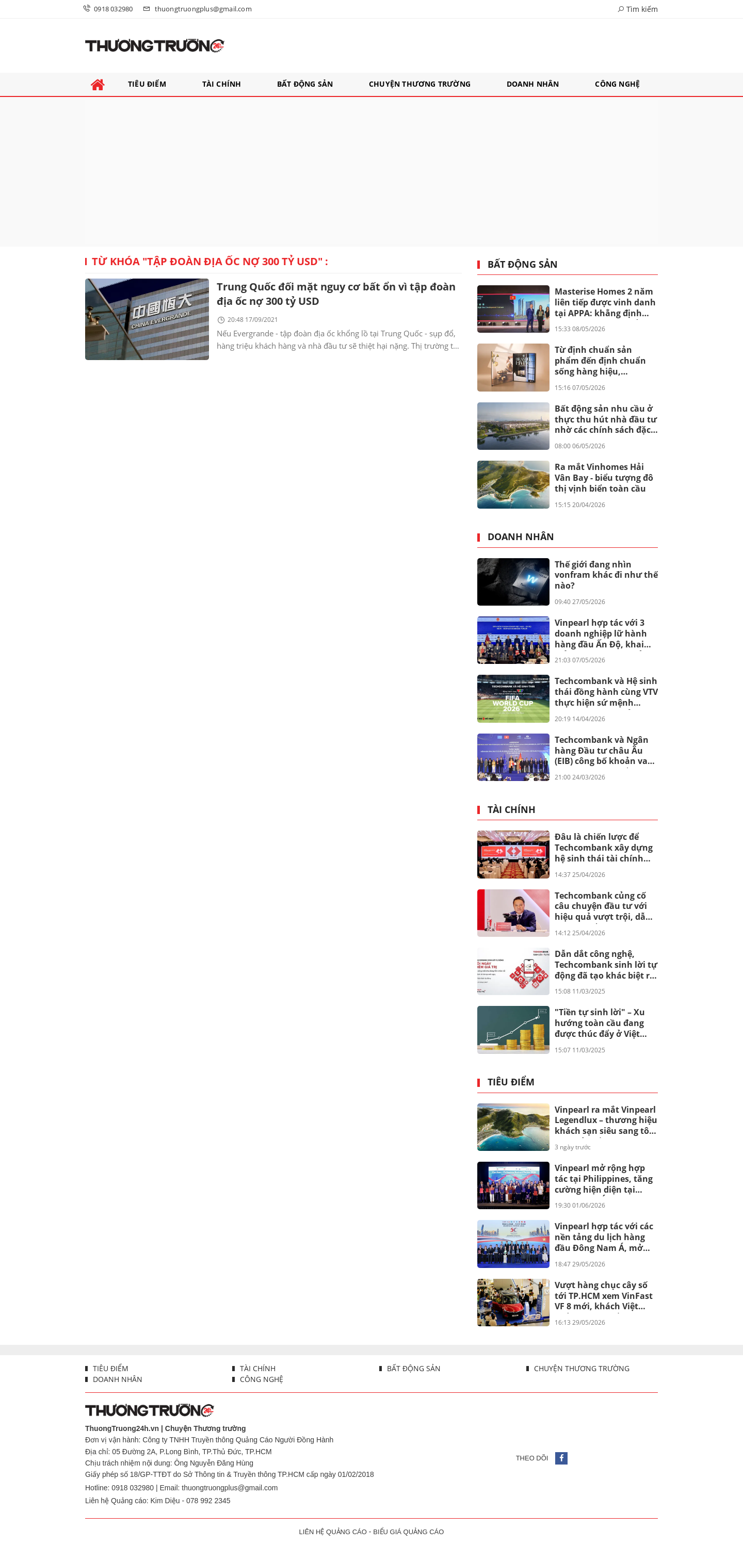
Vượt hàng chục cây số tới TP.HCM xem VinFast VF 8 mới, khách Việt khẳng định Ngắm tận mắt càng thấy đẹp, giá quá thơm (604, 1296)
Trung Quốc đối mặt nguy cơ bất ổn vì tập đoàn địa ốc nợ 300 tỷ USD (336, 294)
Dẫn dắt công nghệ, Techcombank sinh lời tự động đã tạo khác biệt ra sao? (606, 965)
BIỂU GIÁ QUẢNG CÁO (408, 1532)
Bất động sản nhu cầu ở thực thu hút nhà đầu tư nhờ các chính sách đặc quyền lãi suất (606, 420)
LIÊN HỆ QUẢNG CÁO (333, 1532)
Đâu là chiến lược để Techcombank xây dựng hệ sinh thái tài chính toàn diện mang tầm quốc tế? (604, 848)
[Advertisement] (371, 172)
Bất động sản (523, 264)
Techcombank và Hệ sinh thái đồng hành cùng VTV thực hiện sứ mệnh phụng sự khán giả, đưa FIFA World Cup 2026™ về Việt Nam (606, 692)
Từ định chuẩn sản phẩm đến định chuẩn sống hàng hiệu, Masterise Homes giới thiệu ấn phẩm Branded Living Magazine (604, 361)
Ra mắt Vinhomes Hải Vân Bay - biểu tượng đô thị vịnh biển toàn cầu (604, 477)
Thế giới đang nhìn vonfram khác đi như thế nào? (606, 575)
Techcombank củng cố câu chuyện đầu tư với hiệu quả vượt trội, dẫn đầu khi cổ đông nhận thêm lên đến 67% (603, 907)
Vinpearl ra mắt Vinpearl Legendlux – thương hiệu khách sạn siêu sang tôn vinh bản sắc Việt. (606, 1121)
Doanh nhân (521, 537)
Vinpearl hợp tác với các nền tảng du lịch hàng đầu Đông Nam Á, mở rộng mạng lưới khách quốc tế (604, 1238)
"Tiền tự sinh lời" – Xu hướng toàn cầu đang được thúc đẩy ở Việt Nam (600, 1023)
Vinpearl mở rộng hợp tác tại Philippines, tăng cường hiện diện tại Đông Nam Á (604, 1179)
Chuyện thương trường (580, 1368)
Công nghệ (260, 1379)
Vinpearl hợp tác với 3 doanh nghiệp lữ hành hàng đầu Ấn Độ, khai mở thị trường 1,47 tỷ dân (601, 634)
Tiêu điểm (511, 1082)
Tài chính (512, 810)
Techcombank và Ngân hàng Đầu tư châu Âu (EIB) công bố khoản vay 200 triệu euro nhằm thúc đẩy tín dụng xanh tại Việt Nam (603, 751)
